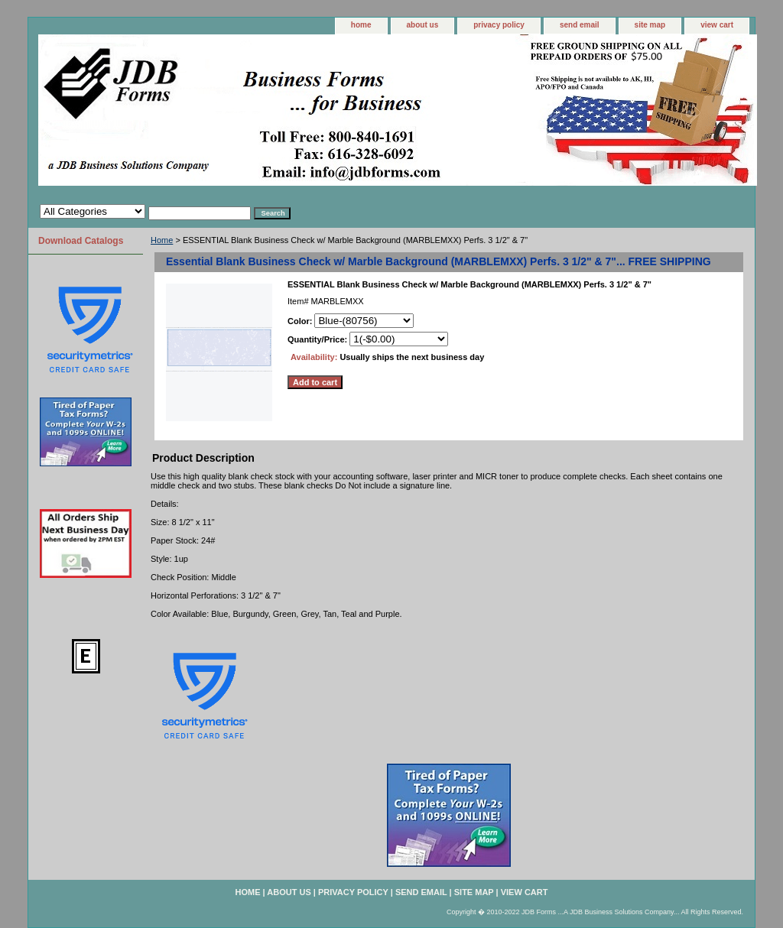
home (361, 25)
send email (579, 25)
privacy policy (499, 25)
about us (423, 25)
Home (162, 240)
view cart (716, 25)
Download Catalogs (80, 240)
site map (650, 25)
